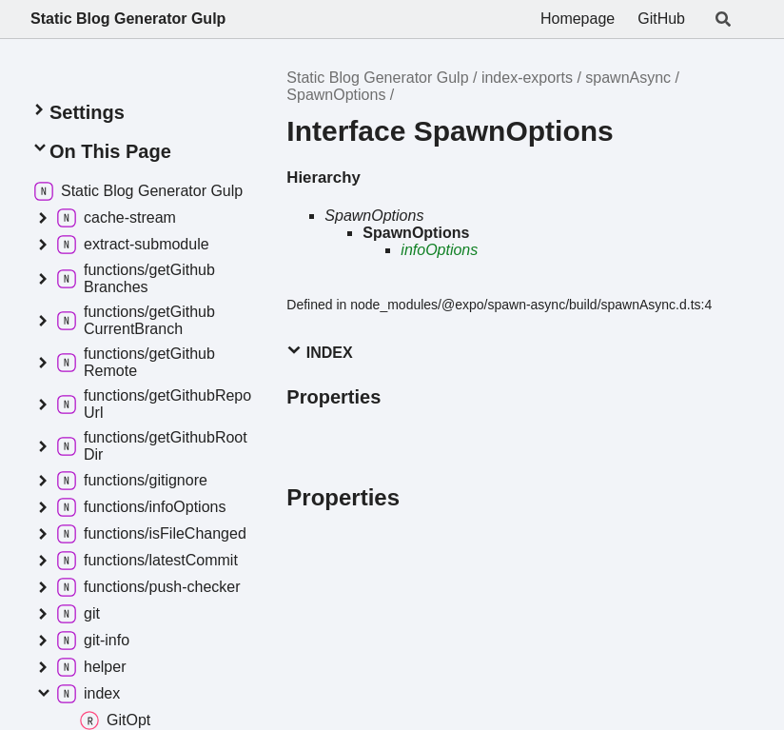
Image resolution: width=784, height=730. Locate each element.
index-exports (527, 77)
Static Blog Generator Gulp (127, 18)
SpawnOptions (335, 95)
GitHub (661, 18)
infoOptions (439, 250)
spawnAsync (628, 77)
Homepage (577, 18)
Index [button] (319, 352)
